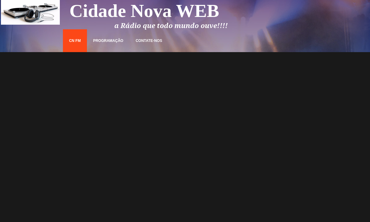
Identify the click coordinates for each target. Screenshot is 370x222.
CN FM (75, 41)
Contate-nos (149, 41)
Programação (108, 41)
